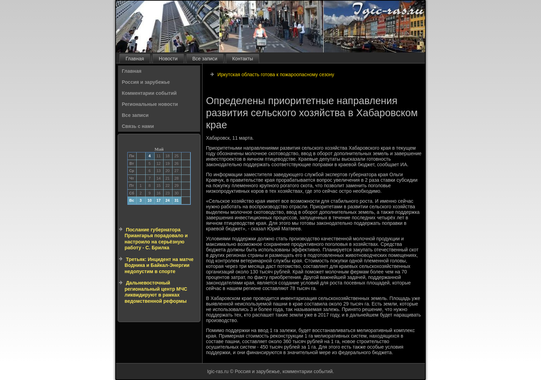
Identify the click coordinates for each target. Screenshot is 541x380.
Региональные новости (150, 104)
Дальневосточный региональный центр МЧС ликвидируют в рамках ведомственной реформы (156, 292)
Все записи (205, 58)
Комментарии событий (149, 93)
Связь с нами (138, 126)
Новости (168, 58)
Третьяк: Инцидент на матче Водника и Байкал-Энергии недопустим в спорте (159, 265)
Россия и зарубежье (146, 82)
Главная (135, 58)
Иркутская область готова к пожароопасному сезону (275, 74)
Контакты (242, 58)
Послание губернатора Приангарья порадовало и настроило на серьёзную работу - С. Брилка (156, 239)
